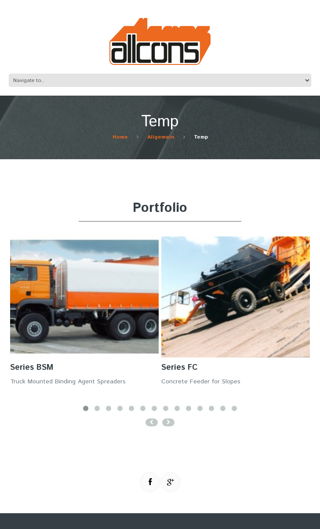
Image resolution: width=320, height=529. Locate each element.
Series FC (179, 367)
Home (120, 137)
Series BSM (31, 367)
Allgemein (161, 137)
